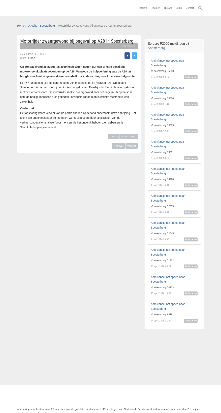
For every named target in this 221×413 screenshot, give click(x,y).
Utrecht (32, 25)
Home (21, 25)
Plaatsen (155, 8)
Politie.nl (31, 58)
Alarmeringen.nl (41, 8)
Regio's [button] (143, 8)
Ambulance (191, 77)
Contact (190, 8)
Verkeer (131, 145)
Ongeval (118, 145)
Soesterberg (47, 25)
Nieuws (168, 8)
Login (179, 8)
